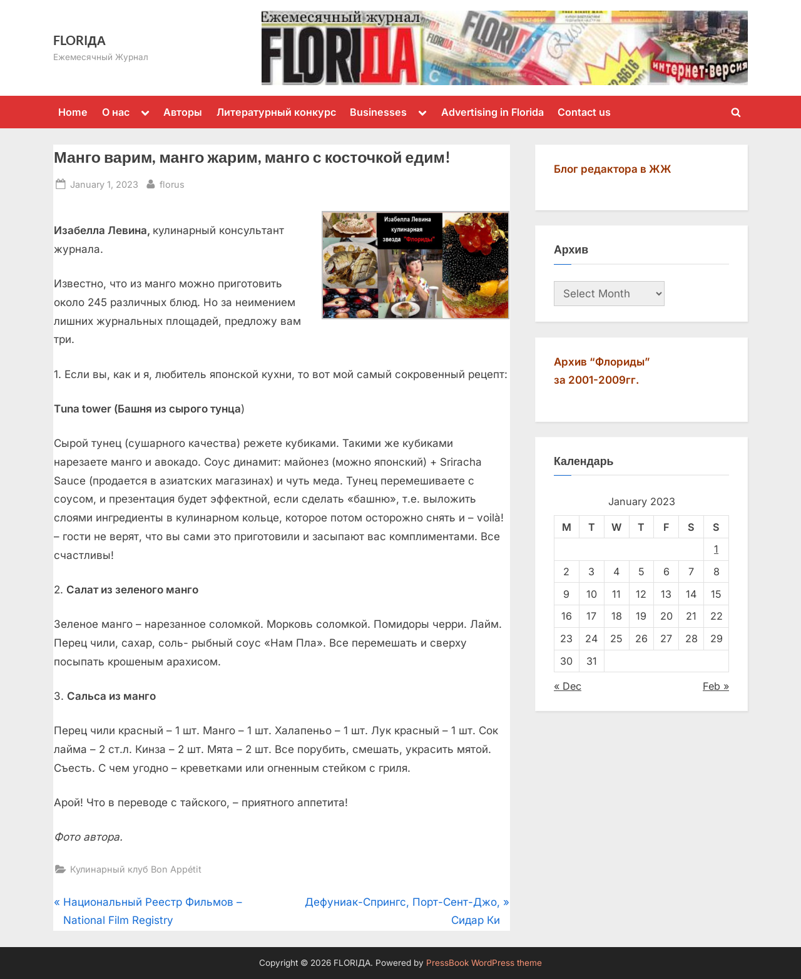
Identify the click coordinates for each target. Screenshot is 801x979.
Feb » (716, 686)
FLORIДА (79, 40)
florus (172, 183)
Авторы (182, 112)
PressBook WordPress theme (484, 963)
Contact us (584, 112)
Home (73, 112)
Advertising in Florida (492, 112)
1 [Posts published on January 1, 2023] (716, 549)
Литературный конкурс (276, 112)
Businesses (378, 112)
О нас (116, 112)
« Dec (567, 686)
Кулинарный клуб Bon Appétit (136, 869)
